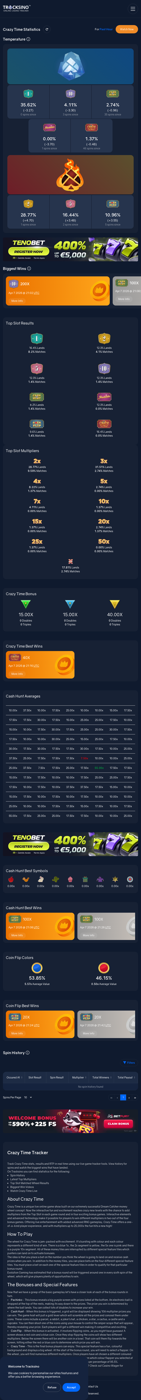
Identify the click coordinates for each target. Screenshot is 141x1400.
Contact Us (91, 1387)
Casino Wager (110, 1366)
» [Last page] (135, 1098)
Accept (71, 1387)
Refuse (52, 1387)
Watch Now (127, 29)
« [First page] (111, 1098)
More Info (17, 301)
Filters (129, 1063)
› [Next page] (129, 1098)
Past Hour (106, 29)
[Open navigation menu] (133, 9)
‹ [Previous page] (117, 1098)
